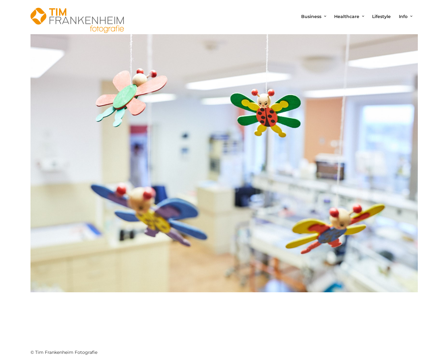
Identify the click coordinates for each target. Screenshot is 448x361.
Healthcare (346, 16)
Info (403, 16)
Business (311, 16)
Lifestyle (381, 16)
